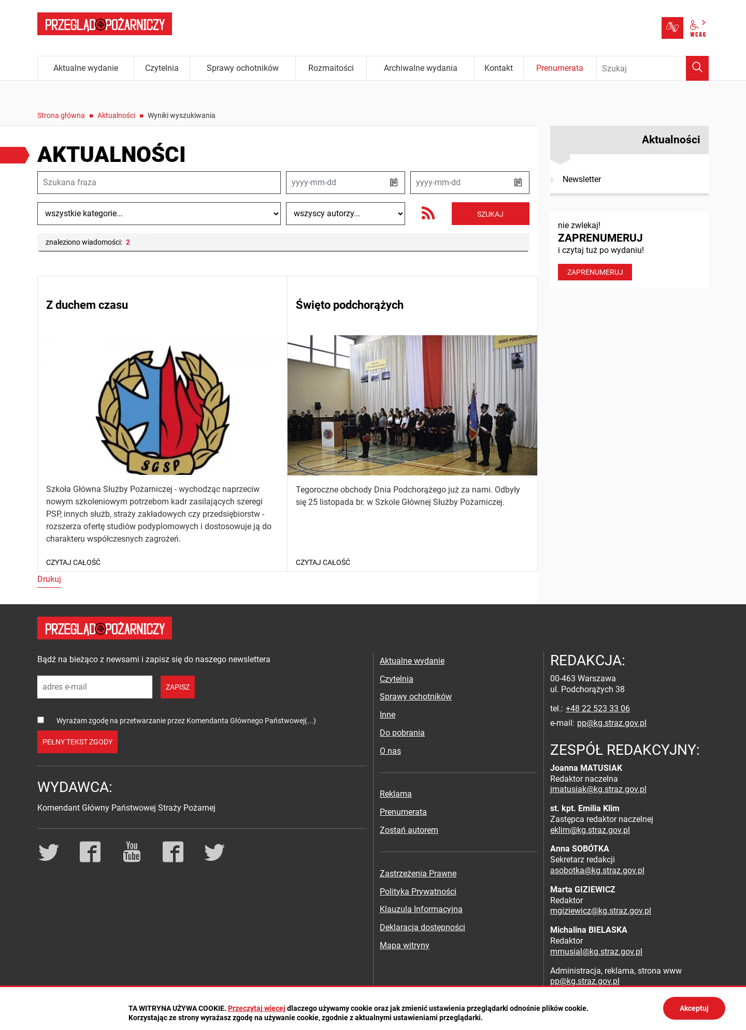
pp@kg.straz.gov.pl (612, 723)
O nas (390, 751)
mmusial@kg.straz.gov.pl (596, 952)
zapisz (178, 687)
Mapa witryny (404, 945)
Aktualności (116, 115)
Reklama (396, 794)
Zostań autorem (409, 830)
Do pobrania (402, 733)
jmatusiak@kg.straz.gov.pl (598, 789)
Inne (387, 715)
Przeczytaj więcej (256, 1008)
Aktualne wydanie (412, 661)
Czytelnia (396, 679)
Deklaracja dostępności (422, 927)
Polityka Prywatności (418, 892)
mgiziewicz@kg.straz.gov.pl (600, 911)
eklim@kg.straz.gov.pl (590, 830)
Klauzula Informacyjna (421, 909)
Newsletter (582, 179)
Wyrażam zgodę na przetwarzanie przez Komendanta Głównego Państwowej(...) (186, 720)
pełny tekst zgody (77, 742)
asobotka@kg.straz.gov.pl (597, 870)
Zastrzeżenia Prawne (418, 873)
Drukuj (49, 579)
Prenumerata (403, 812)
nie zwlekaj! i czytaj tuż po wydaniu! (629, 250)
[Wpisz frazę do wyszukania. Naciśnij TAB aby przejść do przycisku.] (653, 68)
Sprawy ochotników (416, 696)
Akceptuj (694, 1008)
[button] (393, 182)
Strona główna (61, 115)
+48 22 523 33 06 (598, 708)
